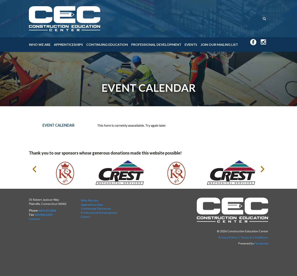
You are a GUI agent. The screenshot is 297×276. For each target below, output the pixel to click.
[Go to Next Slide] (262, 169)
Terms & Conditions (254, 237)
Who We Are (40, 44)
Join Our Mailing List (219, 44)
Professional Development (156, 44)
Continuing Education (107, 44)
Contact (34, 219)
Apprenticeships (68, 44)
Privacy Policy (227, 237)
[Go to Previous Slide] (34, 169)
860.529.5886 (47, 210)
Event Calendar (58, 125)
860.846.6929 (43, 214)
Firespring (261, 243)
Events (191, 44)
